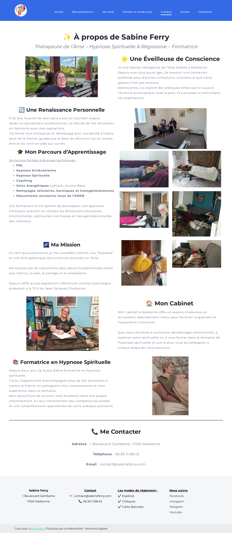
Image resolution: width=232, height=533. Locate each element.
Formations (205, 11)
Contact (185, 11)
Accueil (58, 11)
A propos (166, 11)
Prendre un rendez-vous (137, 11)
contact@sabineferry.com (123, 464)
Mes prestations (83, 12)
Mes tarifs (108, 11)
